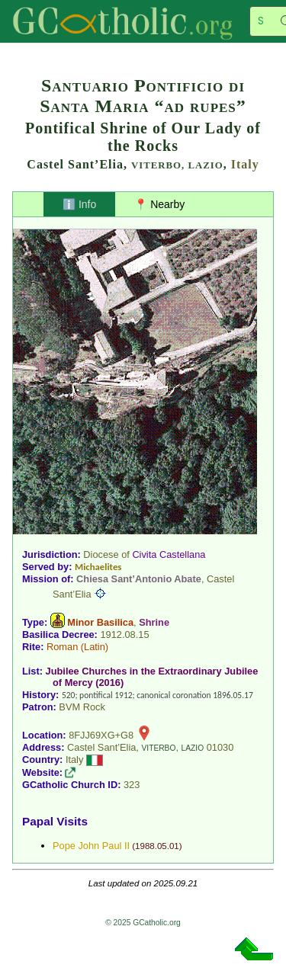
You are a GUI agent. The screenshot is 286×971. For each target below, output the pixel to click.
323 (132, 784)
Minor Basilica (100, 622)
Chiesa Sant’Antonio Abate (138, 579)
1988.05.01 (157, 846)
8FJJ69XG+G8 (101, 735)
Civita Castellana (168, 554)
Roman (62, 646)
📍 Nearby (159, 204)
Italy (245, 164)
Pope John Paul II (91, 845)
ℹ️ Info (79, 204)
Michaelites (98, 566)
